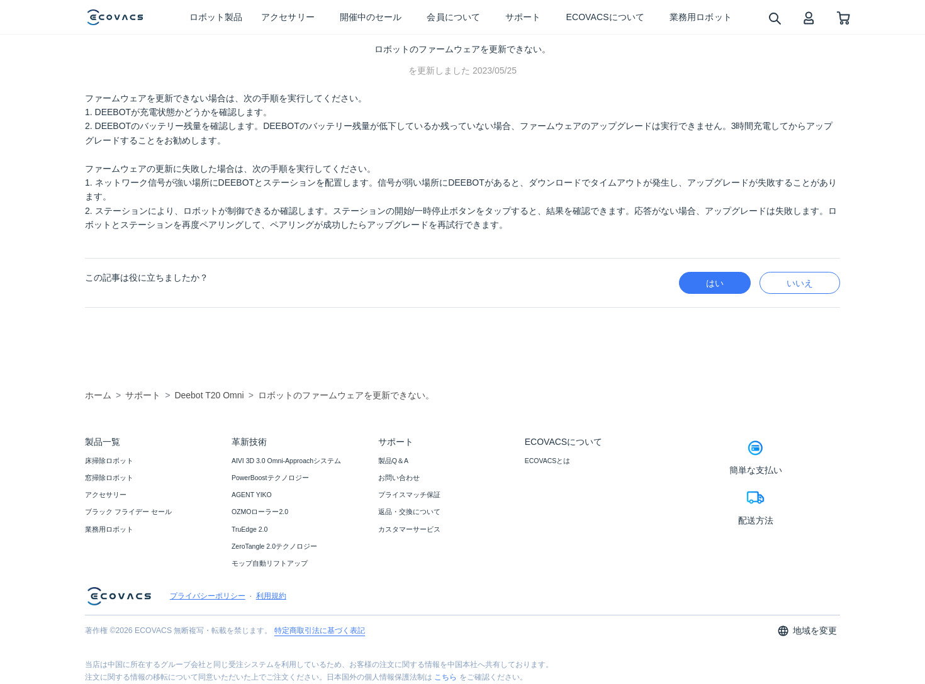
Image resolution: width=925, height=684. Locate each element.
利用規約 (271, 595)
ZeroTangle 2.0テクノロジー (274, 546)
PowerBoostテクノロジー (270, 477)
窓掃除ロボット (109, 477)
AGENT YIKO (252, 494)
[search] (774, 18)
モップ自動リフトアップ (270, 563)
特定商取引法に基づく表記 (319, 630)
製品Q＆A (393, 460)
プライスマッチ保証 (409, 494)
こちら (445, 677)
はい (715, 283)
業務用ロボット (109, 529)
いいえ (800, 283)
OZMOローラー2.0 (260, 511)
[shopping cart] (843, 17)
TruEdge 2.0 (249, 529)
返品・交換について (409, 511)
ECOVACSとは (548, 460)
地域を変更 (807, 631)
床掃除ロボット (109, 460)
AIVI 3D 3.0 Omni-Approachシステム (286, 460)
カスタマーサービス (409, 529)
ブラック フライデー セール (128, 511)
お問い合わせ (399, 477)
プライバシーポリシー (207, 595)
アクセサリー (105, 494)
